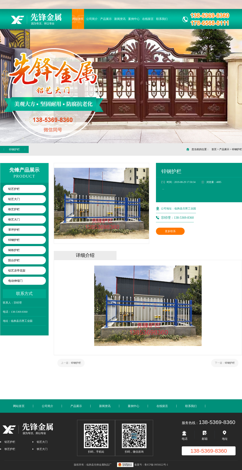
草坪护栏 (14, 229)
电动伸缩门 (15, 280)
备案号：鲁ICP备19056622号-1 (151, 464)
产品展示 (106, 18)
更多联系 (170, 231)
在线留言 (148, 18)
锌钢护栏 (237, 149)
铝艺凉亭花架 (16, 270)
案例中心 (134, 18)
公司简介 (92, 18)
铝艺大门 (14, 199)
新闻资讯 (120, 18)
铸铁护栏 (14, 250)
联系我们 (162, 18)
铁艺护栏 (14, 209)
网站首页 (78, 18)
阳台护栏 (14, 260)
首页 (214, 149)
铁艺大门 (14, 219)
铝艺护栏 (14, 188)
